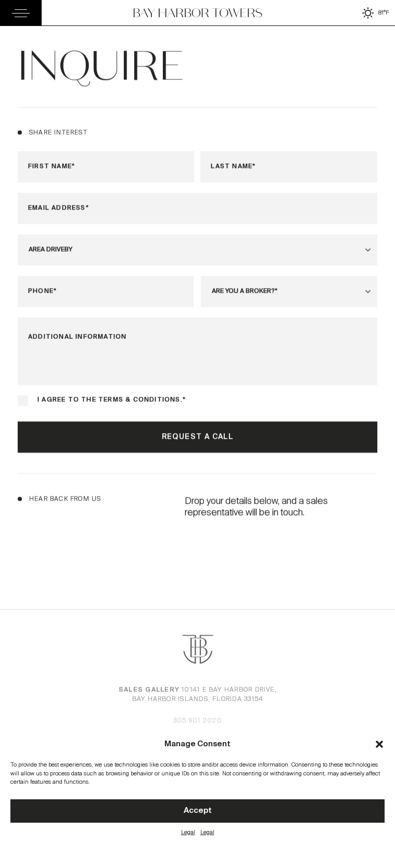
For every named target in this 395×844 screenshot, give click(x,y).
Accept (198, 810)
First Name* (51, 167)
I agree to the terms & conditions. (111, 400)
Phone (42, 291)
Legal (188, 832)
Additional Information (77, 337)
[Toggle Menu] (21, 12)
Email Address (58, 208)
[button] (379, 744)
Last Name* (233, 167)
